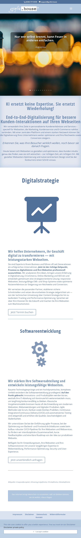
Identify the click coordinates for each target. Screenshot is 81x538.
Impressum (17, 514)
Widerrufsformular (58, 514)
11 (50, 90)
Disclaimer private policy (14, 527)
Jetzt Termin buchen (22, 312)
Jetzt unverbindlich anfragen (26, 460)
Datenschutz (42, 514)
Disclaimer (29, 514)
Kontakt (39, 517)
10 (48, 90)
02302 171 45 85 (31, 2)
